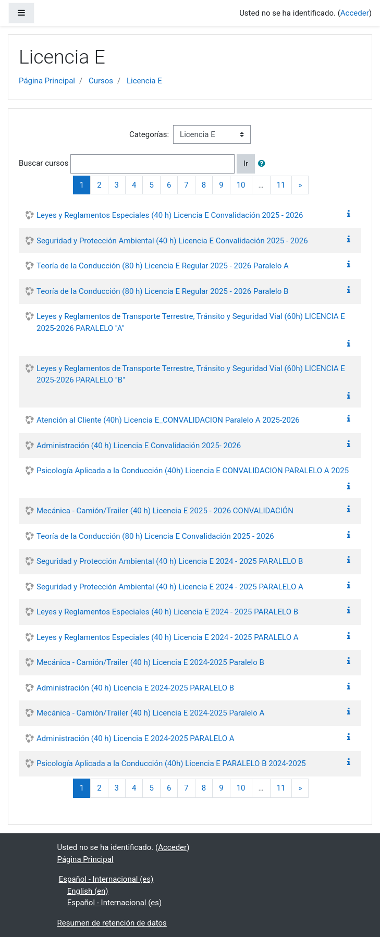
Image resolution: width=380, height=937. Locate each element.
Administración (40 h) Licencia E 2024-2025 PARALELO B (135, 688)
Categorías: (149, 134)
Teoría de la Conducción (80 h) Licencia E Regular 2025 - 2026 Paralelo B (162, 291)
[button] (264, 163)
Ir (245, 163)
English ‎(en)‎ (87, 891)
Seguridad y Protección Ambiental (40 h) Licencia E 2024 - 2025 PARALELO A (169, 586)
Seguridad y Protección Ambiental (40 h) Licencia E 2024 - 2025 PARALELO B (169, 561)
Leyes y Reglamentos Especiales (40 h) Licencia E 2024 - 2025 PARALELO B (167, 612)
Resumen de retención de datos (112, 923)
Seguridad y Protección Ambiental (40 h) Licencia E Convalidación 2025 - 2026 (172, 240)
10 (241, 185)
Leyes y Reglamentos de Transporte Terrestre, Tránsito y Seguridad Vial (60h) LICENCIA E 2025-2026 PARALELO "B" (190, 374)
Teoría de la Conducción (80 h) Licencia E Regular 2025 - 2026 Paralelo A (162, 265)
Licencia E (144, 80)
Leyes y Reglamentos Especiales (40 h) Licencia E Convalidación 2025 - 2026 (169, 215)
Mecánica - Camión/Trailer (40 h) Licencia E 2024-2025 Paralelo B (150, 662)
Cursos (101, 80)
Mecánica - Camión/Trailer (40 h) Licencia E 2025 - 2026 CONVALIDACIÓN (164, 510)
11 (281, 185)
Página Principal (47, 80)
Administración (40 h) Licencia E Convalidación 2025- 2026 (138, 445)
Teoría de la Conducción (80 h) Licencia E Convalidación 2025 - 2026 (155, 536)
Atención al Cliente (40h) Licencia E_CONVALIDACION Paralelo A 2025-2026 (168, 420)
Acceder (354, 13)
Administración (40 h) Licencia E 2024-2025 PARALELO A (135, 738)
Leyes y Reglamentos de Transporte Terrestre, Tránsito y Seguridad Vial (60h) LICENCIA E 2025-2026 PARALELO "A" (190, 322)
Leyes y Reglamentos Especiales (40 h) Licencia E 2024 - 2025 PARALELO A (167, 637)
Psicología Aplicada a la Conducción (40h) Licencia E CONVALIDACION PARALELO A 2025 (192, 470)
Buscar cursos (43, 163)
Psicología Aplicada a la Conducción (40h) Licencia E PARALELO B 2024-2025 (171, 763)
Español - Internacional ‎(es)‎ (106, 879)
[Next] (300, 185)
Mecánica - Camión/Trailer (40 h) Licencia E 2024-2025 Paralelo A (150, 713)
